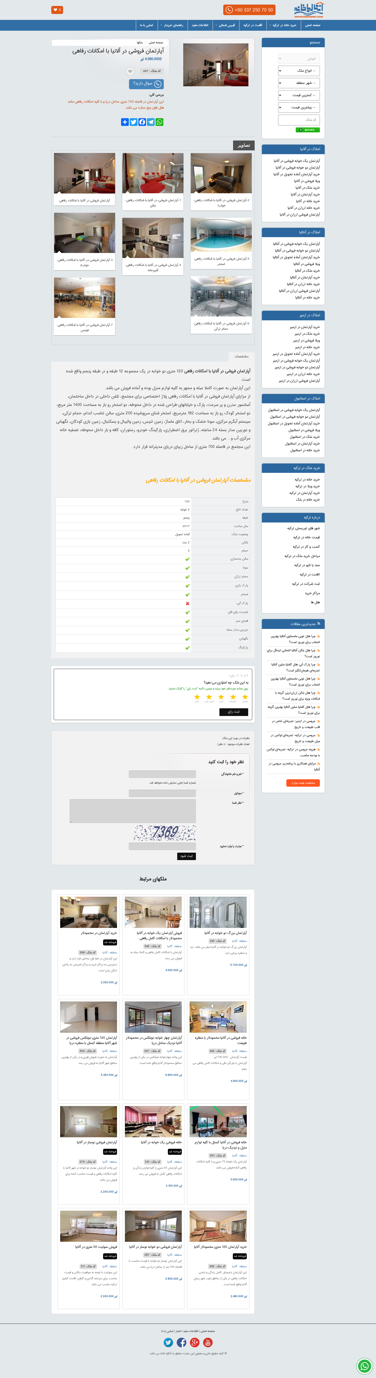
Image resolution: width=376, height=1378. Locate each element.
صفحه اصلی (312, 25)
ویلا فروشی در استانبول (304, 430)
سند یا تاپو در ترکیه (307, 565)
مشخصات (241, 357)
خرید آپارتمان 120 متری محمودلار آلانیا (220, 1247)
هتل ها (315, 602)
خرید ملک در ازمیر (307, 334)
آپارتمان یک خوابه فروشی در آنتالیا (296, 244)
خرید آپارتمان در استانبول (302, 444)
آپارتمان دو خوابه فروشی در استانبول (295, 417)
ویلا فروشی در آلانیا (307, 181)
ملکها (140, 42)
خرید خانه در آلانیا (308, 201)
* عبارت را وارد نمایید (232, 846)
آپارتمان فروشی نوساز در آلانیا (97, 1142)
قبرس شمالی (225, 25)
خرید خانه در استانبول (305, 450)
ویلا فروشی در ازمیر (306, 341)
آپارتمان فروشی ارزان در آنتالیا (299, 291)
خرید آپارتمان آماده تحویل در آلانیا (297, 174)
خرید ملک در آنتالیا (307, 271)
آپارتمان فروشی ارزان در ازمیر (299, 381)
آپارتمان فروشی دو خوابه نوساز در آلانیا (155, 1247)
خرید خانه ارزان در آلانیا (304, 208)
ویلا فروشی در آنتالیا (307, 264)
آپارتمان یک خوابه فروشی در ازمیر (296, 361)
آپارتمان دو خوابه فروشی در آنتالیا (297, 251)
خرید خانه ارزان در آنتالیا (303, 284)
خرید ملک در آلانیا (308, 188)
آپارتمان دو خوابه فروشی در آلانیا (298, 168)
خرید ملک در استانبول (305, 437)
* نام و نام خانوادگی (230, 774)
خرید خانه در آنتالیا (307, 298)
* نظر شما (235, 803)
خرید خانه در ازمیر (307, 347)
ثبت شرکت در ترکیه (306, 584)
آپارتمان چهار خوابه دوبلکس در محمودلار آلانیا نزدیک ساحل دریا (154, 1040)
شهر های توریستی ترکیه (303, 528)
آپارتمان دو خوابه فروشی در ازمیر (297, 367)
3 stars (220, 698)
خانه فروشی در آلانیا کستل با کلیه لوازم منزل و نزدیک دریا (221, 1145)
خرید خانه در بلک (308, 500)
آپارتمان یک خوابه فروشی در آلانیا (297, 161)
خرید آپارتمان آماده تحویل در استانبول (294, 424)
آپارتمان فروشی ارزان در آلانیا (300, 215)
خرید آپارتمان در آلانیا (305, 195)
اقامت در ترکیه (252, 25)
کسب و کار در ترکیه (306, 547)
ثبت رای (234, 712)
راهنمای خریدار (171, 25)
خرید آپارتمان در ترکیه (304, 493)
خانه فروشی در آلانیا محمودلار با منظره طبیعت (221, 1040)
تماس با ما (146, 25)
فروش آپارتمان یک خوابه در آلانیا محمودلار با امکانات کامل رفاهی (159, 936)
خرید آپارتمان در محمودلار (99, 933)
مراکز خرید (312, 593)
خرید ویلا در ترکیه (307, 486)
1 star (244, 698)
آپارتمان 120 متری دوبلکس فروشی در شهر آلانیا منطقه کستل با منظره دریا (91, 1040)
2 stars (232, 698)
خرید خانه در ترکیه (282, 25)
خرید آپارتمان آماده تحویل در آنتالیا (296, 257)
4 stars (208, 698)
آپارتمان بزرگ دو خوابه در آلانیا (226, 933)
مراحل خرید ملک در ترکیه (302, 556)
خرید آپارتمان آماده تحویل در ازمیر (296, 354)
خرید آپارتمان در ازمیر (305, 327)
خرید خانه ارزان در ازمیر (303, 374)
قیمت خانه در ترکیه (306, 537)
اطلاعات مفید (200, 25)
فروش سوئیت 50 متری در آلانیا (96, 1247)
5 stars (196, 698)
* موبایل (236, 793)
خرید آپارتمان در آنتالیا (305, 278)
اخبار (178, 1331)
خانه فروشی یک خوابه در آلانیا (161, 1142)
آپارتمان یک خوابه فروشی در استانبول (294, 410)
